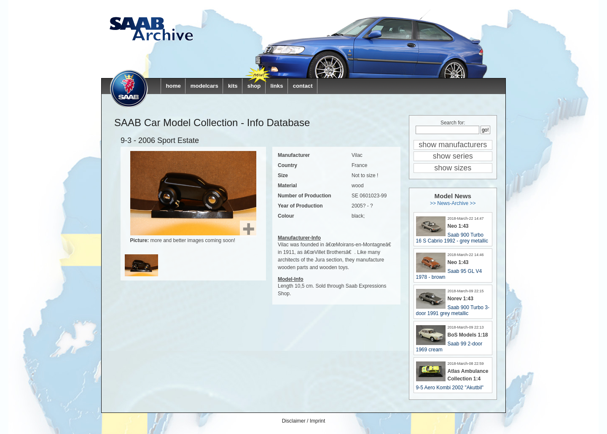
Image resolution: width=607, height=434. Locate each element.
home (173, 86)
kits (233, 86)
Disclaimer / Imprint (303, 421)
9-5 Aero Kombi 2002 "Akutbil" (450, 388)
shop (254, 86)
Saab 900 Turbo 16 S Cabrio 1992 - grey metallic (452, 238)
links (276, 86)
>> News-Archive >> (453, 203)
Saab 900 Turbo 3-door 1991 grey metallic (452, 310)
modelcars (204, 86)
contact (303, 86)
